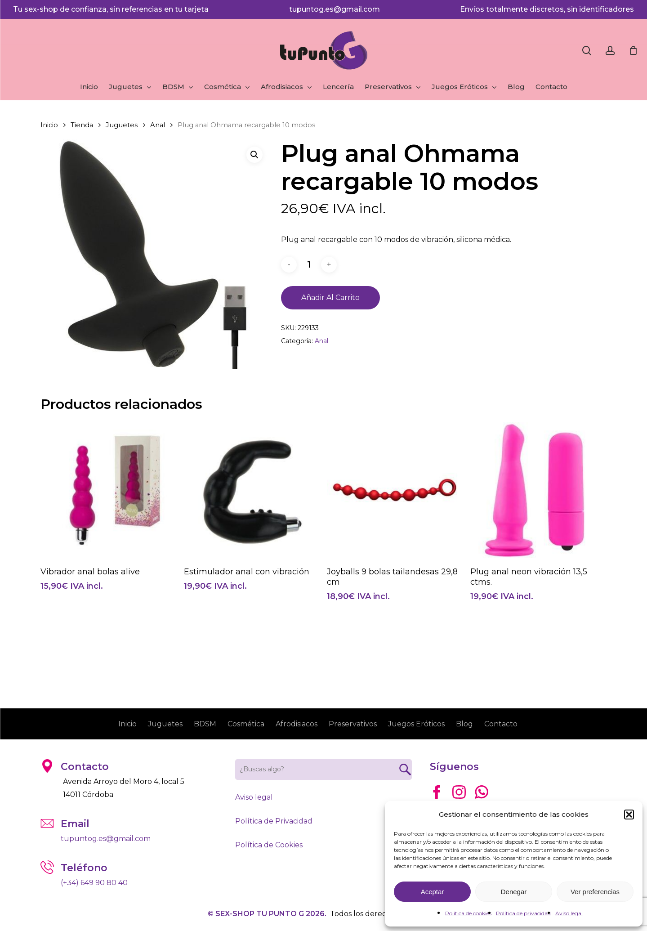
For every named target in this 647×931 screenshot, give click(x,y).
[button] (629, 814)
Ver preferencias (595, 891)
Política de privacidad (523, 913)
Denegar (514, 891)
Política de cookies (468, 913)
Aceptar (432, 891)
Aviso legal (569, 913)
